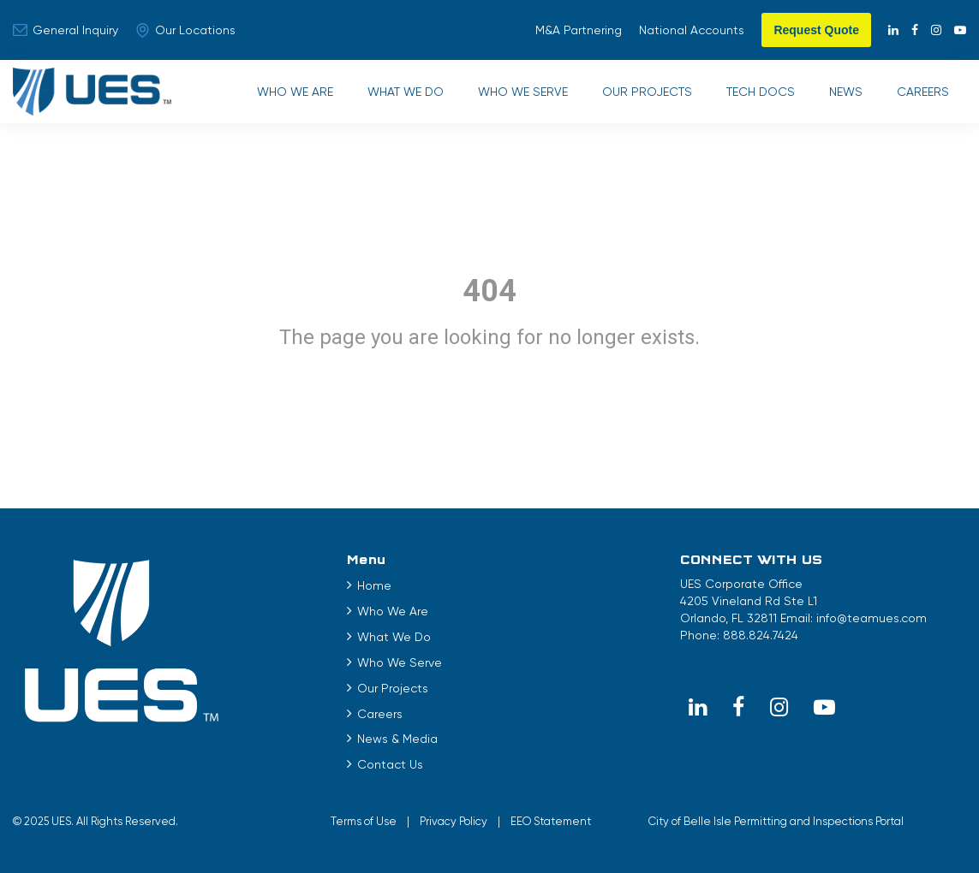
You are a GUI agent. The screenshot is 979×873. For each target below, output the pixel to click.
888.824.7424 (760, 635)
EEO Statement (550, 821)
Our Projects (647, 91)
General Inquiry (65, 30)
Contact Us (390, 764)
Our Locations (185, 30)
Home (374, 585)
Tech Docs (760, 91)
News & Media (397, 738)
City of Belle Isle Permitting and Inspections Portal (776, 821)
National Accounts (691, 30)
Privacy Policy (453, 821)
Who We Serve (523, 91)
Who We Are (295, 91)
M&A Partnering (578, 30)
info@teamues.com (871, 618)
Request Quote (816, 30)
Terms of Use (364, 821)
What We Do (405, 91)
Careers (923, 91)
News (846, 91)
